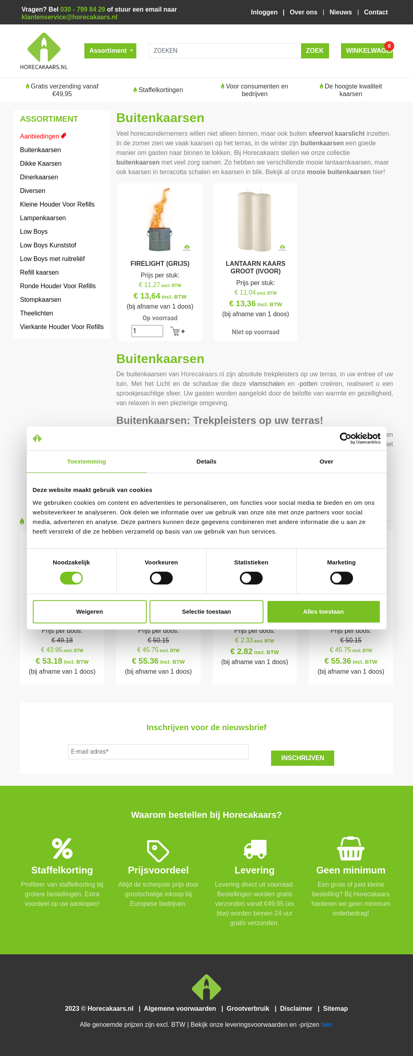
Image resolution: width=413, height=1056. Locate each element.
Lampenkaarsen (43, 218)
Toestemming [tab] (86, 461)
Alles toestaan (323, 611)
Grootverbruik (250, 1008)
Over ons (304, 12)
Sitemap (334, 1008)
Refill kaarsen (39, 272)
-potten (307, 383)
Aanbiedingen (39, 136)
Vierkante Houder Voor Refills (62, 326)
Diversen (32, 190)
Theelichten (36, 313)
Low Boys (34, 231)
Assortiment (109, 50)
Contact (376, 12)
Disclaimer (298, 1008)
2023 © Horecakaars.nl (102, 1008)
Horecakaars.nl (202, 374)
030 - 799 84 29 (82, 9)
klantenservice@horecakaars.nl (70, 17)
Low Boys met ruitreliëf (52, 258)
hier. (327, 1024)
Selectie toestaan (206, 611)
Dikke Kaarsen (41, 163)
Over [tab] (326, 461)
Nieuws (341, 12)
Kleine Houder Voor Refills (57, 204)
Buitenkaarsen (40, 150)
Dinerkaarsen (39, 177)
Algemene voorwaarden (181, 1008)
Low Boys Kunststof (48, 245)
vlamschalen (267, 383)
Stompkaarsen (40, 299)
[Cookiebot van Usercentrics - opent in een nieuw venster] (346, 438)
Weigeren (89, 611)
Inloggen (266, 12)
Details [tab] (207, 461)
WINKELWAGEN (369, 48)
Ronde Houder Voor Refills (58, 286)
